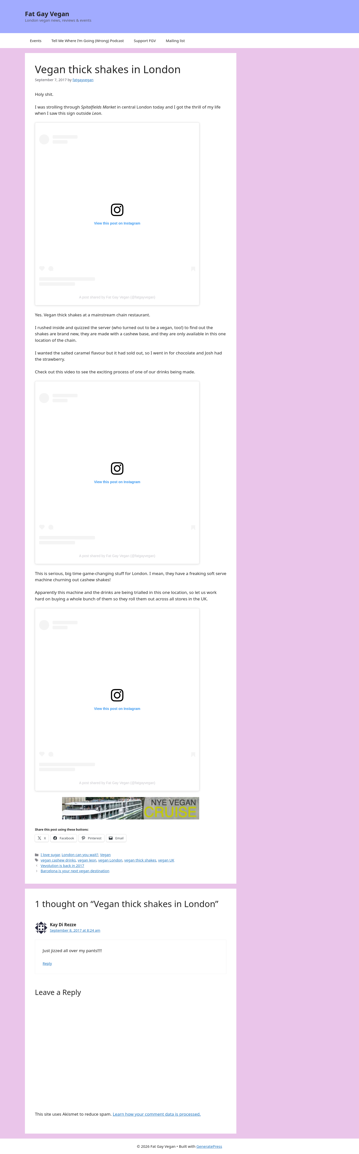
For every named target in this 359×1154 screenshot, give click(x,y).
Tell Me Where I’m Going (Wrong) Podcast (87, 40)
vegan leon (87, 860)
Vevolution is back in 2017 (62, 865)
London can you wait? (80, 854)
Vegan (105, 854)
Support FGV (145, 40)
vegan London (110, 860)
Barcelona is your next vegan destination (75, 870)
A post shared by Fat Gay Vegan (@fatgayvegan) (117, 297)
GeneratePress (209, 1146)
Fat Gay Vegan (47, 13)
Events (35, 40)
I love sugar (50, 854)
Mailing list (175, 40)
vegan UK (166, 860)
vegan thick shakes (140, 860)
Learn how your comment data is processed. (157, 1114)
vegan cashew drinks (58, 860)
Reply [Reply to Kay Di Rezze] (47, 963)
